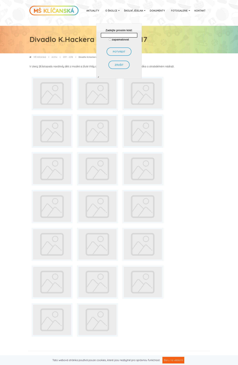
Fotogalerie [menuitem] (179, 10)
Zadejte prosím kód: (119, 30)
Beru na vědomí (173, 360)
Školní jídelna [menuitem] (133, 10)
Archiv (54, 57)
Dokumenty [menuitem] (157, 10)
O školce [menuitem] (111, 10)
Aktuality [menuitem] (92, 10)
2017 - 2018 (68, 57)
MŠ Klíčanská (37, 57)
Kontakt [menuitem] (200, 10)
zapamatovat (120, 39)
